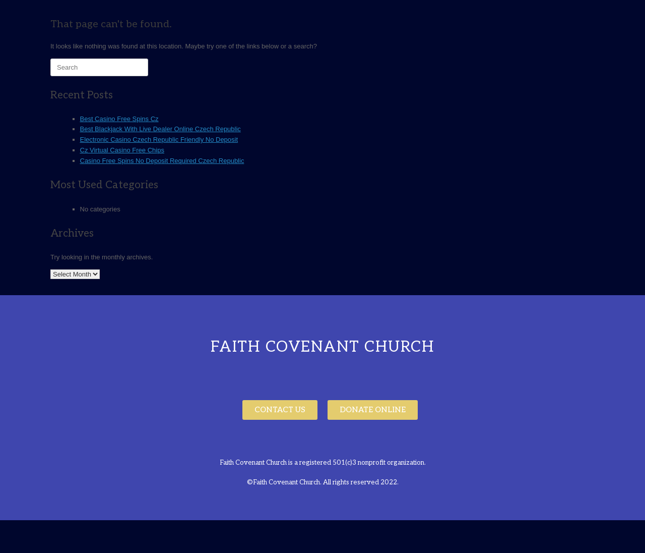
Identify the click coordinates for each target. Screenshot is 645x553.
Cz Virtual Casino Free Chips (122, 150)
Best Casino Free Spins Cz (119, 119)
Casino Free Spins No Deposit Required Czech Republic (162, 160)
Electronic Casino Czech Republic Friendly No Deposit (159, 139)
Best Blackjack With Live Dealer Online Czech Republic (160, 129)
